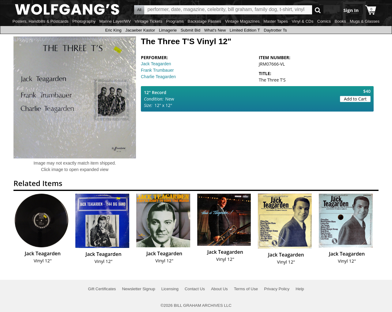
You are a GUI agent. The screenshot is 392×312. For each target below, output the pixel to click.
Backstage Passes (204, 21)
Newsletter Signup (138, 289)
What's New (215, 30)
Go (317, 10)
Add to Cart (355, 99)
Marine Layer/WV (115, 21)
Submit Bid (190, 30)
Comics (324, 21)
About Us (219, 289)
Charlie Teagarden (158, 76)
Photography (84, 21)
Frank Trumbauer (157, 70)
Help (300, 289)
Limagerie (168, 30)
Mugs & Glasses (364, 21)
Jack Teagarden (156, 63)
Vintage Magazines (242, 21)
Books (340, 21)
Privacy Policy (276, 289)
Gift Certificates (102, 289)
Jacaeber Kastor (140, 30)
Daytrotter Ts (275, 30)
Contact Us (195, 289)
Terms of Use (246, 289)
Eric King (113, 30)
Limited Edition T (245, 30)
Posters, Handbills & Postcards (41, 21)
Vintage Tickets (148, 21)
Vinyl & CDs (302, 21)
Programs (175, 21)
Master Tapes (275, 21)
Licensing (170, 289)
